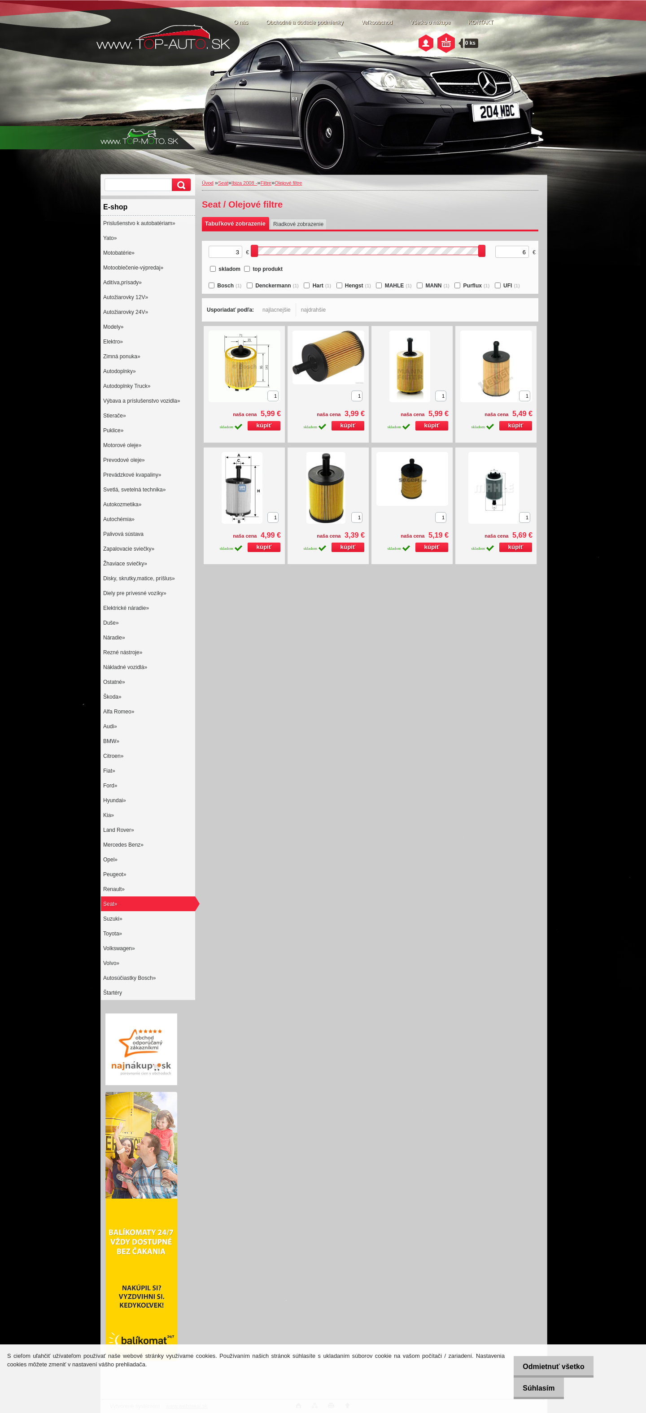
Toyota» (112, 933)
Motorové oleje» (122, 445)
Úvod (208, 183)
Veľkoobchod (377, 22)
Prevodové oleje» (124, 460)
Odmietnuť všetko (548, 1366)
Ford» (110, 786)
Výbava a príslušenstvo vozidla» (141, 401)
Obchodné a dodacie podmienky (304, 22)
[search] (180, 184)
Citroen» (113, 756)
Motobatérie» (119, 253)
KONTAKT (480, 22)
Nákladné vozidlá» (125, 667)
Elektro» (113, 342)
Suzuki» (112, 919)
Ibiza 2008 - (244, 183)
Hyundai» (114, 800)
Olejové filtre (288, 183)
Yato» (110, 238)
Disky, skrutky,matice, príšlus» (139, 578)
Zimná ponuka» (121, 356)
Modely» (113, 327)
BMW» (111, 741)
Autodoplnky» (119, 371)
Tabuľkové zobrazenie (235, 223)
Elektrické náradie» (126, 608)
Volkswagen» (119, 948)
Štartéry (112, 993)
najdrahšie (313, 310)
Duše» (111, 623)
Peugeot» (114, 874)
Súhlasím (534, 1388)
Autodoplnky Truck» (126, 386)
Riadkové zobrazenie (298, 224)
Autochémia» (119, 519)
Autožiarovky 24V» (125, 312)
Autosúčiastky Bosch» (129, 978)
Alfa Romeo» (118, 712)
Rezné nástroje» (122, 652)
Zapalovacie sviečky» (128, 549)
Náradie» (114, 638)
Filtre (266, 183)
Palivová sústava (123, 534)
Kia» (108, 815)
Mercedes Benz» (123, 845)
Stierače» (114, 416)
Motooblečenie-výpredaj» (133, 268)
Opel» (110, 859)
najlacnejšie (276, 310)
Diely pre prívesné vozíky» (134, 593)
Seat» (110, 904)
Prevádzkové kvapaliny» (132, 475)
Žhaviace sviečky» (125, 564)
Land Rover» (118, 830)
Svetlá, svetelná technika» (134, 490)
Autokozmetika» (122, 504)
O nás (241, 22)
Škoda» (112, 697)
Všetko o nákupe (430, 22)
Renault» (114, 889)
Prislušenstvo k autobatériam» (139, 223)
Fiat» (109, 771)
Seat (223, 183)
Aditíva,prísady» (122, 282)
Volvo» (111, 963)
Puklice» (113, 430)
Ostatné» (114, 682)
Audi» (110, 726)
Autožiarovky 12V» (125, 297)
